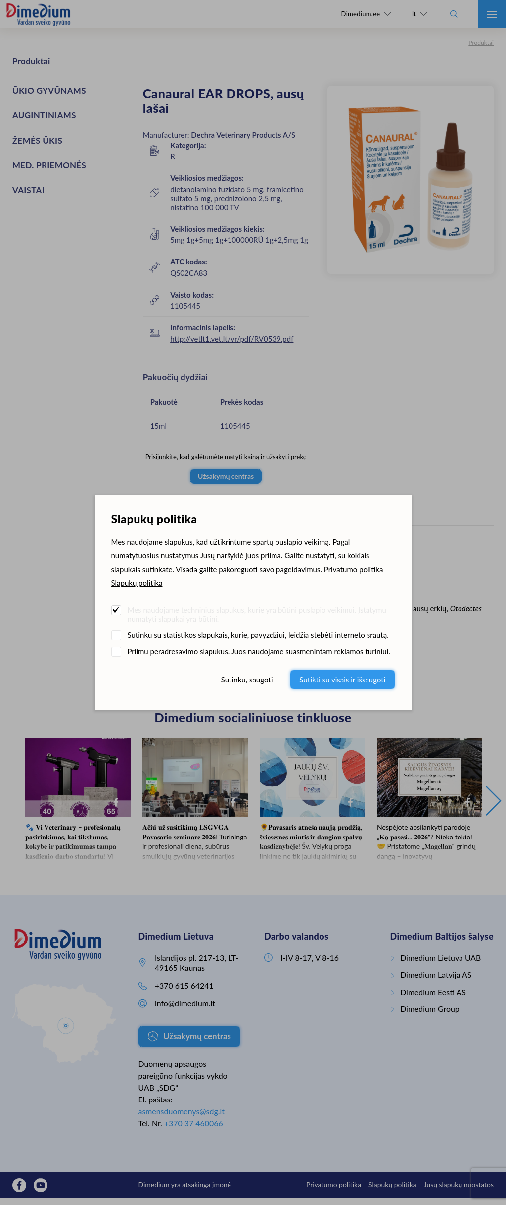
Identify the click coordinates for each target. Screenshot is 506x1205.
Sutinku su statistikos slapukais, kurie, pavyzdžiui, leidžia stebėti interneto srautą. (258, 634)
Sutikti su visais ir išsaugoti (342, 679)
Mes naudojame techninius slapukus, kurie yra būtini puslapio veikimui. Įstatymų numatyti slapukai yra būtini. (257, 614)
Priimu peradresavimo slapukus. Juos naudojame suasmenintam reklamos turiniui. (259, 651)
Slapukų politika (137, 582)
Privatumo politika (353, 569)
